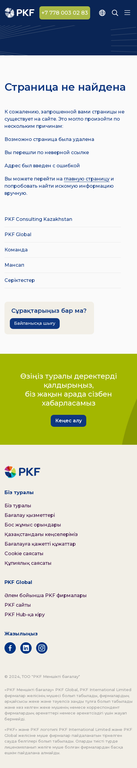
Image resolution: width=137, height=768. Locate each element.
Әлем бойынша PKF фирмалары (45, 595)
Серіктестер (19, 280)
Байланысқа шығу (34, 323)
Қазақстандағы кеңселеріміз (41, 534)
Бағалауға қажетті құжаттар (40, 544)
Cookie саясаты (24, 553)
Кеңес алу (68, 421)
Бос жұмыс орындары (32, 525)
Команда (16, 250)
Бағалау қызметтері (29, 515)
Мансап (14, 265)
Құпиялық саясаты (28, 563)
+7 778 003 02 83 (64, 13)
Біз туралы (17, 506)
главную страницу (87, 179)
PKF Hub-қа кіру (24, 614)
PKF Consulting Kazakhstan (38, 219)
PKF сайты (17, 605)
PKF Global (17, 234)
